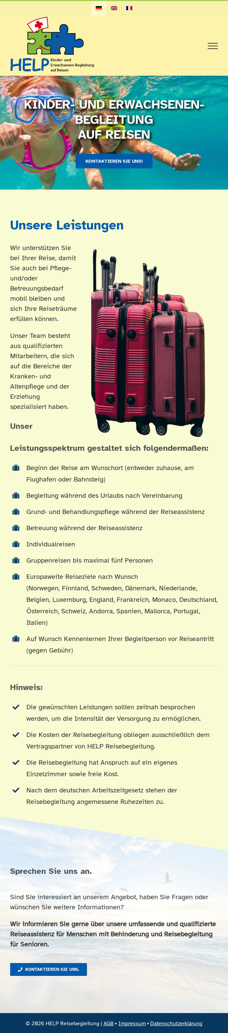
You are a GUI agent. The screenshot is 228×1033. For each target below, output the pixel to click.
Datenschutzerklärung (176, 1023)
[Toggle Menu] (213, 46)
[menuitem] (98, 8)
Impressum (132, 1023)
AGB (109, 1023)
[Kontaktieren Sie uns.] (48, 969)
